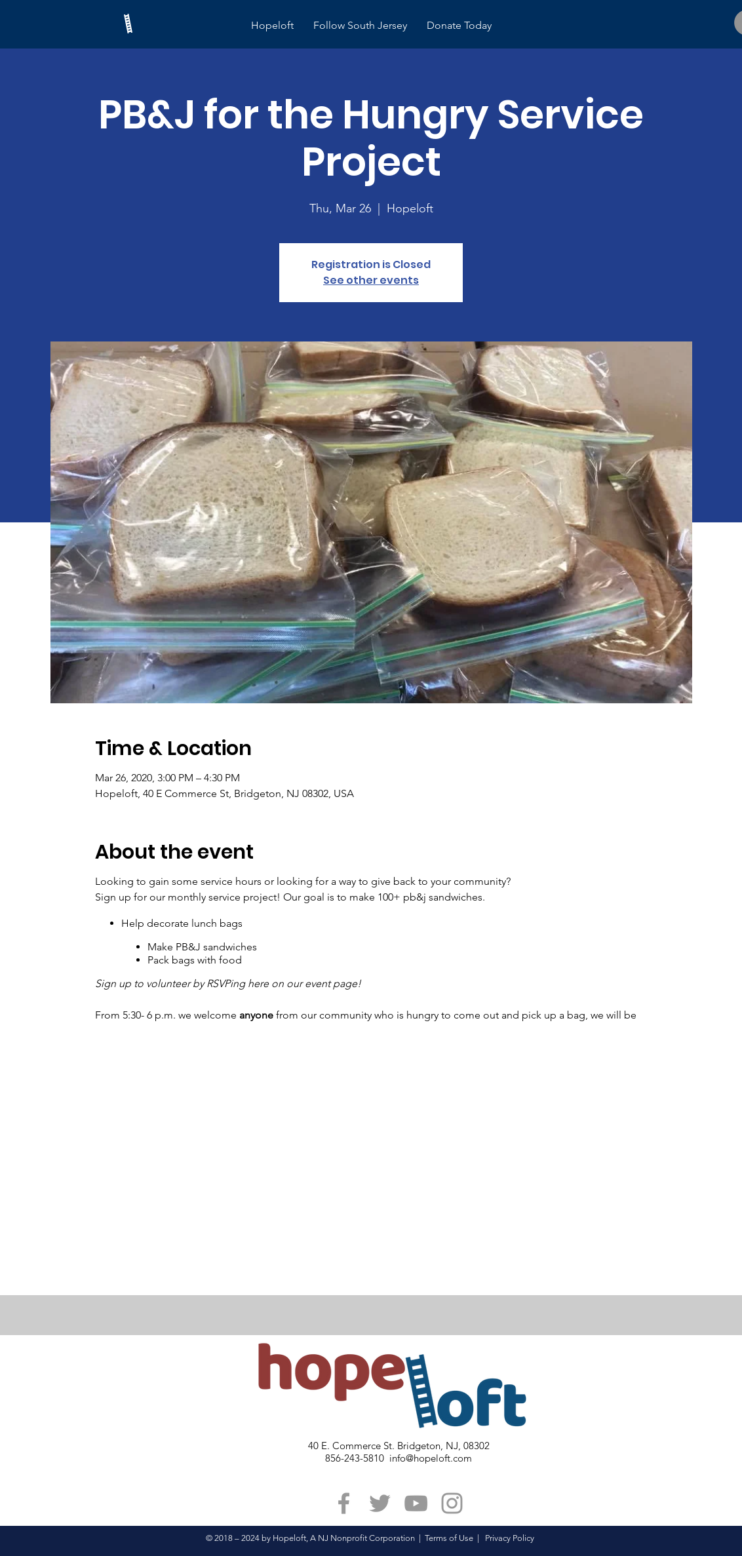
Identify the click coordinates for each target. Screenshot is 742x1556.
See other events (371, 280)
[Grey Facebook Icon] (344, 1503)
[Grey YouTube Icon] (416, 1503)
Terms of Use (449, 1538)
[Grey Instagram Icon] (452, 1503)
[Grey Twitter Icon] (380, 1503)
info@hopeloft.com (430, 1458)
